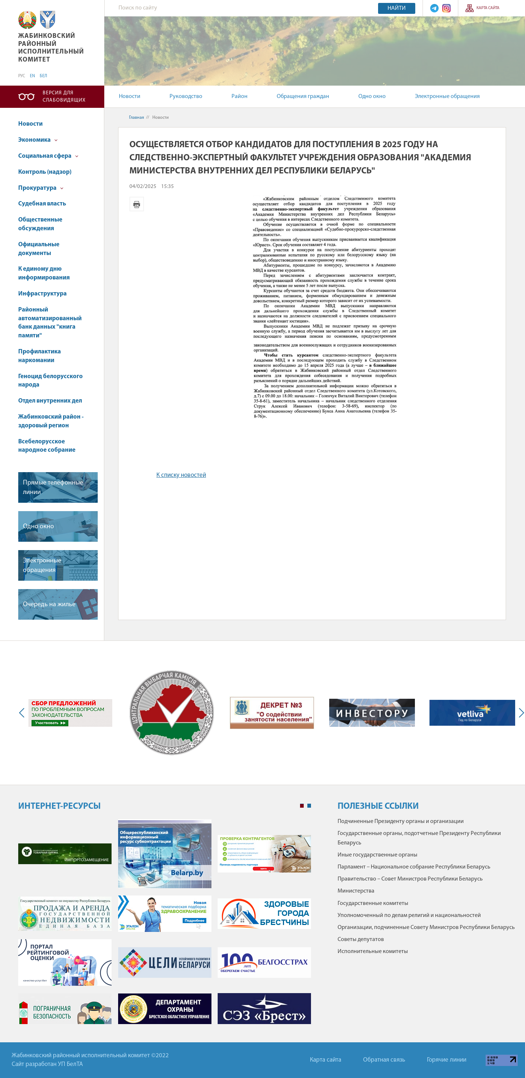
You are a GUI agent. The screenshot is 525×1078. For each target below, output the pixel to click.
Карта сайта (488, 8)
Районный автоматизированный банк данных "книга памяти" (50, 323)
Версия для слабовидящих (64, 96)
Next (520, 713)
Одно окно (372, 96)
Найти (397, 8)
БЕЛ (43, 76)
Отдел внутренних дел (50, 401)
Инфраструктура (42, 294)
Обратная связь (384, 1060)
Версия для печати (136, 204)
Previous (23, 713)
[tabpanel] (164, 925)
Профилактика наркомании (39, 356)
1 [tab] (302, 806)
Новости (129, 96)
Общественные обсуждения (40, 224)
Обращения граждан (303, 96)
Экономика (38, 140)
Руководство (186, 96)
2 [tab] (309, 806)
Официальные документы (38, 249)
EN (32, 76)
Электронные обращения (447, 96)
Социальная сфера (48, 156)
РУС (21, 76)
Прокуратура (40, 188)
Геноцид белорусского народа (50, 380)
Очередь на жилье (49, 604)
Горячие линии (446, 1060)
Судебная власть (42, 204)
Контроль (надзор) (44, 172)
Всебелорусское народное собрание (46, 446)
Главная (136, 117)
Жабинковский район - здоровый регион (50, 421)
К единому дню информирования (44, 273)
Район (240, 96)
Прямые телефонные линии (53, 487)
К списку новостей (181, 475)
